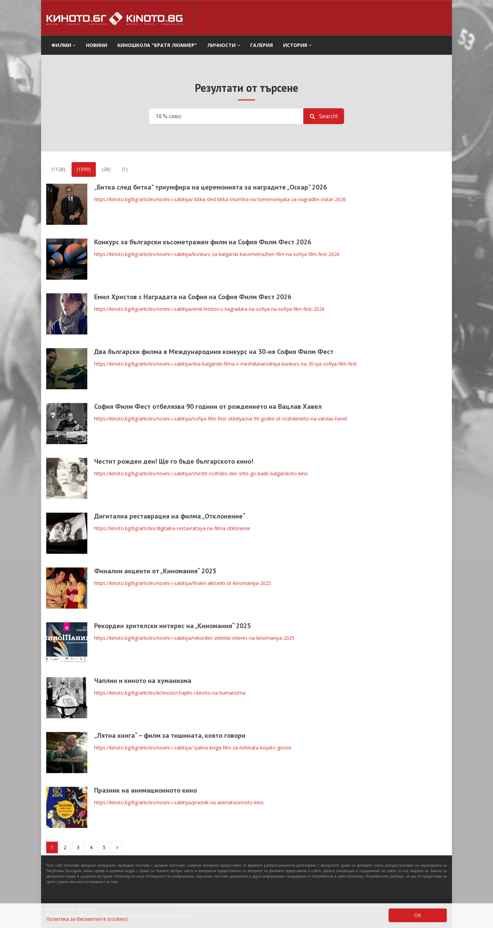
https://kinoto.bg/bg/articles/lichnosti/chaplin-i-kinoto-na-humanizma (169, 692)
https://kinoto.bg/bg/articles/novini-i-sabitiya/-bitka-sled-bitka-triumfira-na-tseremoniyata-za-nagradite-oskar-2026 (220, 199)
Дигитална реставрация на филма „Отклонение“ (169, 516)
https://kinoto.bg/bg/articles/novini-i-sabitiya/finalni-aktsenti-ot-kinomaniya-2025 (182, 583)
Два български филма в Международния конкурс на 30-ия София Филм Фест (213, 351)
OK (417, 915)
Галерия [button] (261, 45)
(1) (125, 169)
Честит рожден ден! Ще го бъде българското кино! (173, 461)
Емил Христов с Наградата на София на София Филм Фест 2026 (192, 296)
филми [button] (63, 45)
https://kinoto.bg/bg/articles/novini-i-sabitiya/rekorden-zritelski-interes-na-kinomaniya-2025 (194, 638)
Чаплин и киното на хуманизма (142, 680)
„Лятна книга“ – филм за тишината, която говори (169, 735)
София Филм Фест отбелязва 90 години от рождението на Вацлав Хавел (208, 406)
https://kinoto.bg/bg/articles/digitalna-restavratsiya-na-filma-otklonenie (172, 528)
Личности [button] (223, 45)
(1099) (84, 169)
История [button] (297, 45)
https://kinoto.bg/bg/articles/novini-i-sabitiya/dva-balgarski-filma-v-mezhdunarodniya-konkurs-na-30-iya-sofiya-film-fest (225, 364)
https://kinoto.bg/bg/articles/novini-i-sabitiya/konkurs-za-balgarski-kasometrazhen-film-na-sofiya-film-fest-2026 (217, 254)
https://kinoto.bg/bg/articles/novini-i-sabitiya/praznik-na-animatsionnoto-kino (179, 802)
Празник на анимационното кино (145, 790)
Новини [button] (96, 45)
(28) (106, 169)
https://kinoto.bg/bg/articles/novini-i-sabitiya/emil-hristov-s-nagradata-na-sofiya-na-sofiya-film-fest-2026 (209, 309)
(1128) (58, 169)
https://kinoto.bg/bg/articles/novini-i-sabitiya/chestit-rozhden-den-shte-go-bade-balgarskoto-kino (201, 473)
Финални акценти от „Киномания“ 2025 (155, 570)
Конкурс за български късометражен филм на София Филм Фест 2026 (202, 241)
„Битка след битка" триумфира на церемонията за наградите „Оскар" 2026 (210, 187)
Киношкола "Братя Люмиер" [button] (157, 45)
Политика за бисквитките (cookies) (87, 919)
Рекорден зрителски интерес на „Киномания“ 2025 (172, 625)
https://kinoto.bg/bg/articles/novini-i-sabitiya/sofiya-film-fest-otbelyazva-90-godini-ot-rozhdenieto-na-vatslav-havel (220, 418)
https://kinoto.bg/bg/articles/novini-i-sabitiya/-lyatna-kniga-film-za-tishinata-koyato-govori (192, 747)
